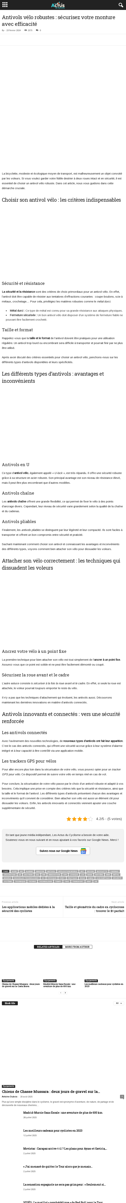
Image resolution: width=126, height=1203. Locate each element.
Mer (108, 822)
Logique (74, 822)
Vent (89, 829)
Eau (37, 822)
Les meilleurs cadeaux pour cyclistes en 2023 (104, 932)
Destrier (28, 822)
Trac (66, 829)
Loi (82, 822)
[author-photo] (63, 876)
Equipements (8, 928)
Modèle (7, 825)
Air (21, 818)
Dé (20, 822)
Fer (43, 822)
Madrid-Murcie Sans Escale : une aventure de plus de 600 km (59, 932)
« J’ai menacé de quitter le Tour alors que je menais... (57, 1114)
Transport (77, 829)
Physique (52, 825)
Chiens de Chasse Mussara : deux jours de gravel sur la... (51, 1039)
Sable (90, 825)
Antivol (51, 818)
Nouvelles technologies (26, 825)
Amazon (40, 818)
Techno (32, 829)
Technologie (45, 829)
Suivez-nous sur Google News (63, 798)
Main (89, 822)
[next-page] (65, 940)
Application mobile (67, 818)
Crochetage (10, 822)
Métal (116, 822)
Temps (58, 829)
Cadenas (114, 818)
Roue (82, 825)
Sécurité (117, 825)
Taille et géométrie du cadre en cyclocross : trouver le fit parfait (94, 856)
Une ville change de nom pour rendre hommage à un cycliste (63, 1168)
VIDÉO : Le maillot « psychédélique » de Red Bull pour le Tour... (63, 1150)
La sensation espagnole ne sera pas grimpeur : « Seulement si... (64, 1132)
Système (8, 829)
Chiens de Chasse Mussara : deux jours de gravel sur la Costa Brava (21, 932)
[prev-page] (61, 940)
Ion (65, 822)
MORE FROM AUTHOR (77, 894)
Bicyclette (102, 818)
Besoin (90, 818)
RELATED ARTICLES (48, 894)
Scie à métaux (103, 825)
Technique (20, 829)
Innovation (54, 822)
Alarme (29, 818)
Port (62, 825)
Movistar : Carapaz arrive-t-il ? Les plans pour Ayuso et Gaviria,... (65, 1096)
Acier (14, 818)
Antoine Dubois (9, 1044)
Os (43, 825)
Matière (99, 822)
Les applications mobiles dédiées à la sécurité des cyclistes (28, 856)
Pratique (72, 825)
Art (82, 818)
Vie (95, 829)
